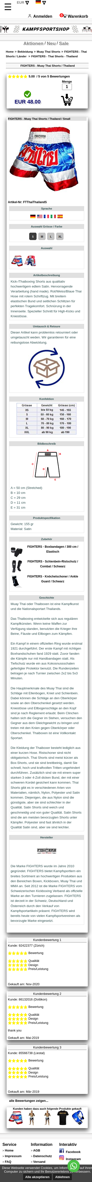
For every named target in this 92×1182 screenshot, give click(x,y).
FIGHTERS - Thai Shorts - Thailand (54, 56)
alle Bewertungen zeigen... (28, 1101)
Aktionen (33, 43)
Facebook (69, 1152)
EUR (20, 2)
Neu (51, 43)
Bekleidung (25, 51)
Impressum (13, 1156)
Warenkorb (74, 16)
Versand (39, 1162)
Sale (63, 43)
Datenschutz (42, 1156)
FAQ (8, 1162)
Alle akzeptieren (37, 1177)
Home (10, 51)
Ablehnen (62, 1177)
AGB (36, 1150)
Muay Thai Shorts (48, 51)
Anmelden (40, 16)
